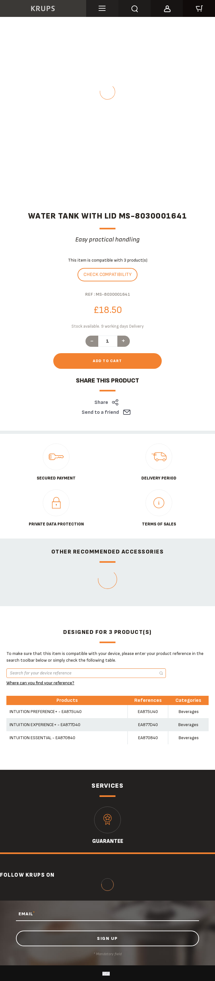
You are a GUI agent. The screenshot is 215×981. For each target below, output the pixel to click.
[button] (167, 7)
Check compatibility (107, 274)
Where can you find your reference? (40, 683)
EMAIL (27, 914)
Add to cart (107, 361)
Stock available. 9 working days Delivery (107, 326)
